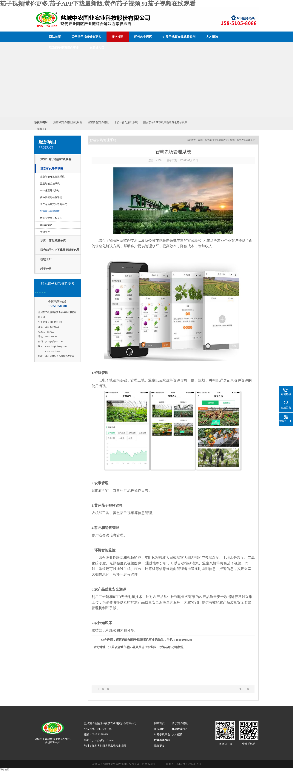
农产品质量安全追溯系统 (53, 204)
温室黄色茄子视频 (98, 122)
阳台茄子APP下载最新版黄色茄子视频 (165, 122)
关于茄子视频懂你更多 (86, 36)
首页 (200, 140)
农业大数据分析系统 (51, 218)
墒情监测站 (46, 225)
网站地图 (4, 769)
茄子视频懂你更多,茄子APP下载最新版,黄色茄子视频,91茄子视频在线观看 (97, 3)
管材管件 (45, 231)
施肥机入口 (96, 47)
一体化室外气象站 (50, 190)
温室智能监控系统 (50, 183)
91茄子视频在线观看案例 (179, 36)
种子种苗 (46, 268)
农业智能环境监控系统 (52, 176)
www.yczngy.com (53, 351)
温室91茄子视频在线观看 (67, 122)
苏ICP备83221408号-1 (188, 764)
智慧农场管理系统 (50, 211)
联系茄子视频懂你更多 (64, 47)
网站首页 (55, 36)
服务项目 (118, 36)
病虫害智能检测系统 (51, 197)
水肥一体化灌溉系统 (126, 122)
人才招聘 (212, 36)
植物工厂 (42, 129)
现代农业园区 (143, 36)
